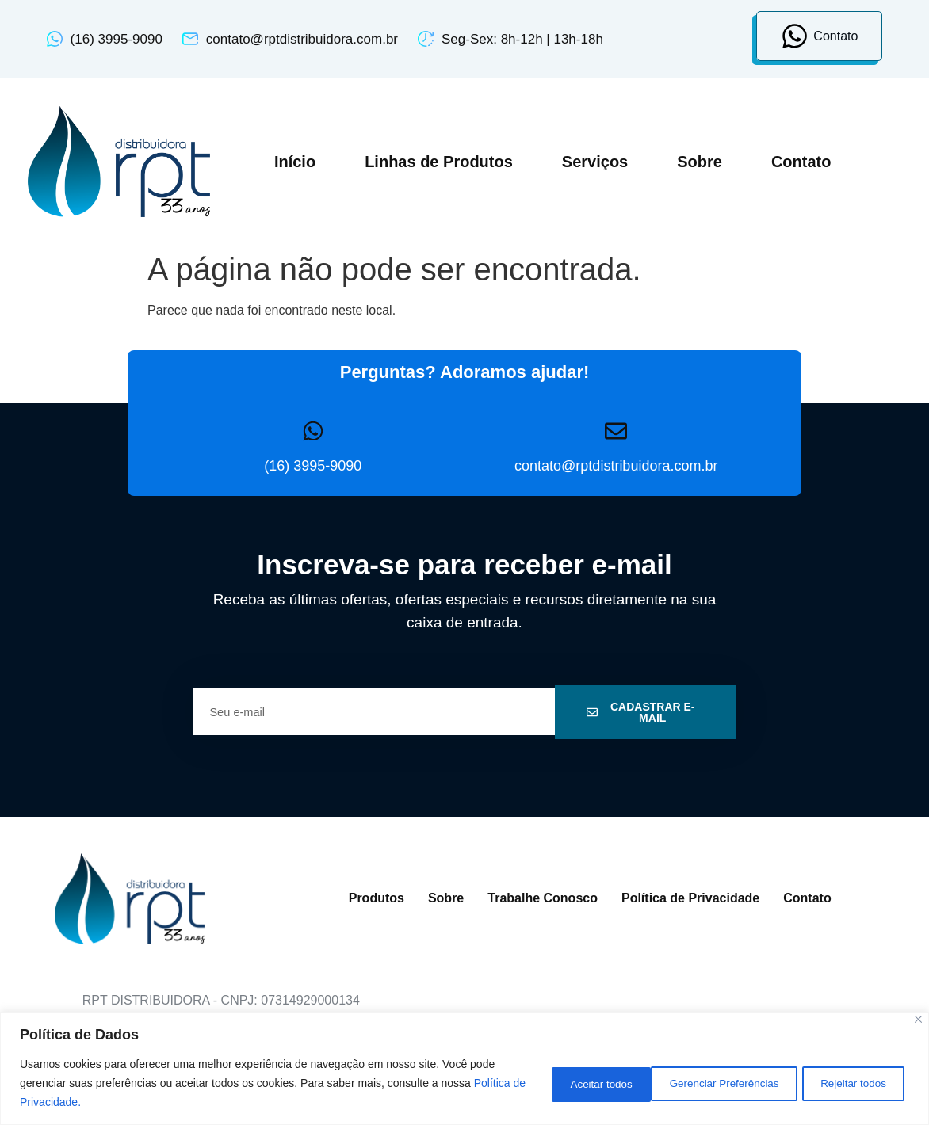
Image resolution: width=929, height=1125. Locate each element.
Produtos (376, 898)
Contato (801, 161)
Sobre (699, 161)
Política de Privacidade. (78, 1102)
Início (294, 161)
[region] (464, 1068)
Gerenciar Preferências (591, 1083)
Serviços (595, 161)
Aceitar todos (853, 1083)
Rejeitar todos (735, 1083)
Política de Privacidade (690, 898)
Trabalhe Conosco (542, 898)
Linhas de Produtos (439, 161)
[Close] (918, 1019)
